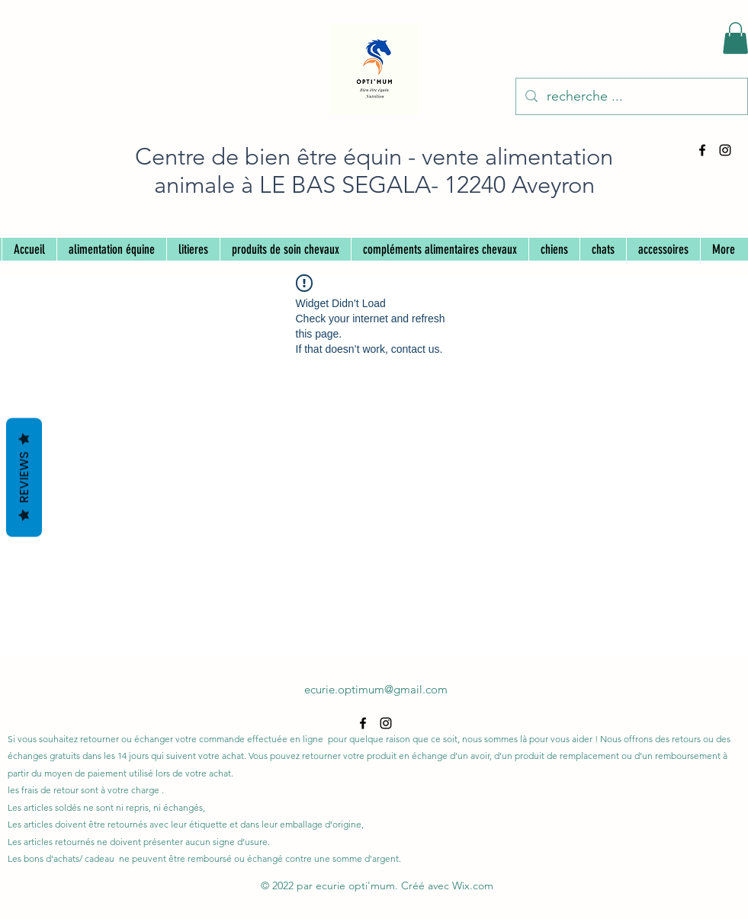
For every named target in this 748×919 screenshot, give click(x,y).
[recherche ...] (631, 96)
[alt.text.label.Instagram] (725, 150)
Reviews (24, 478)
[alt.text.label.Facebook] (702, 150)
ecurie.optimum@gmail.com (376, 689)
